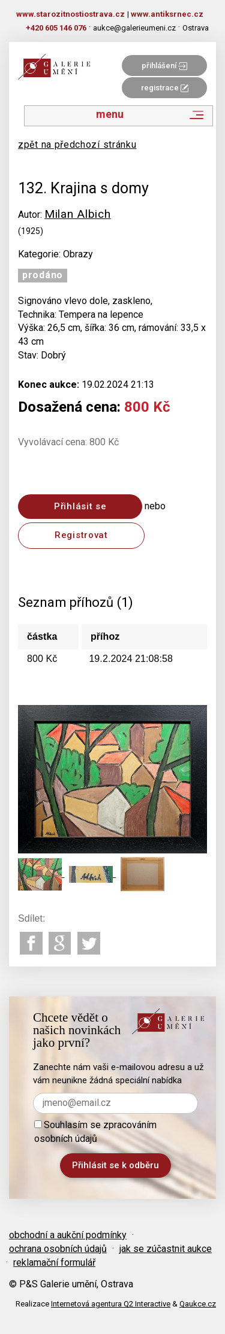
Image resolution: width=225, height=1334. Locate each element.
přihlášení (164, 65)
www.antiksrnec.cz (167, 14)
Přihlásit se (80, 506)
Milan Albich (77, 214)
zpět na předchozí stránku (77, 144)
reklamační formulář (54, 1262)
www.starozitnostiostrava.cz (70, 14)
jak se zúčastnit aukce (165, 1248)
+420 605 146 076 (56, 27)
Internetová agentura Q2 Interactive (110, 1303)
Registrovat (81, 535)
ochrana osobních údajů (58, 1248)
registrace (164, 87)
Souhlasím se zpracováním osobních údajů (95, 1131)
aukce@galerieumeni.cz (134, 27)
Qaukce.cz (197, 1303)
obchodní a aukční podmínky (68, 1235)
